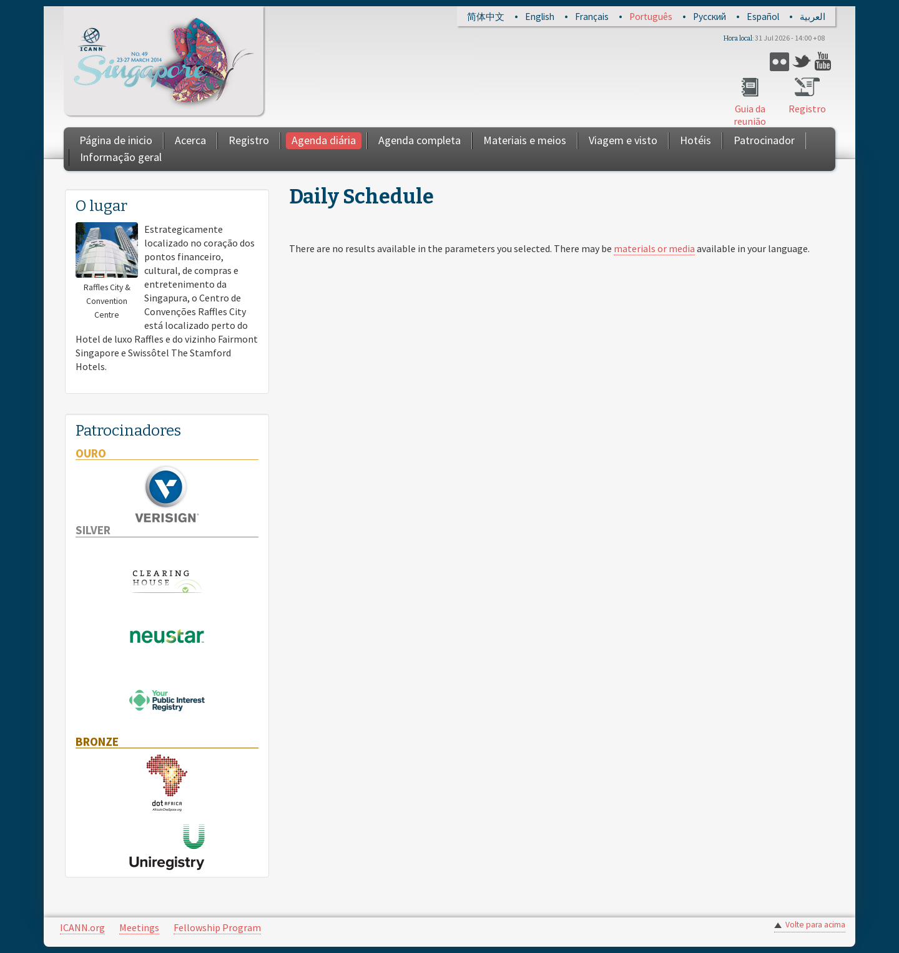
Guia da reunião (750, 114)
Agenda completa (419, 140)
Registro (807, 108)
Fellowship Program (217, 927)
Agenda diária (324, 140)
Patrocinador (764, 140)
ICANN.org (82, 927)
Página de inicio (115, 140)
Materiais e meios (524, 140)
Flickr (779, 61)
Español (763, 16)
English (539, 16)
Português (650, 16)
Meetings (139, 927)
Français (592, 16)
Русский (709, 16)
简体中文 (485, 16)
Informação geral (121, 157)
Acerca (190, 140)
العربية (812, 16)
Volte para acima (815, 924)
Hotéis (695, 140)
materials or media (654, 248)
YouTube (824, 61)
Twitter (802, 61)
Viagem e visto (623, 140)
